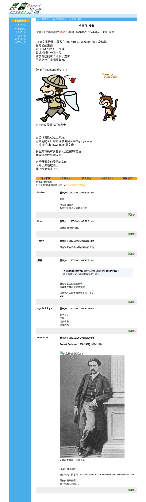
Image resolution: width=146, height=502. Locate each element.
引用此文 (66, 178)
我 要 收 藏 (20, 32)
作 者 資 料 (20, 25)
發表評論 (86, 178)
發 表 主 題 (20, 39)
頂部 (132, 214)
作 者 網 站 (20, 28)
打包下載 (45, 178)
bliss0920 (42, 337)
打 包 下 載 (20, 35)
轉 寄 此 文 (20, 42)
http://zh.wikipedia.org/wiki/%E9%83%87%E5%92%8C (108, 474)
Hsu (39, 221)
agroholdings (44, 308)
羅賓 (39, 260)
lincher (41, 192)
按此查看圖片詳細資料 (51, 124)
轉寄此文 (107, 178)
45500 (40, 240)
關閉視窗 (127, 178)
